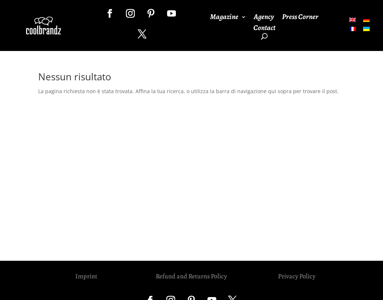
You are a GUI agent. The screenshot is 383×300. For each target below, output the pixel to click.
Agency (264, 18)
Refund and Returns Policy (191, 276)
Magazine (224, 18)
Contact (264, 29)
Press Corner (300, 18)
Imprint (86, 276)
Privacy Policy (296, 276)
